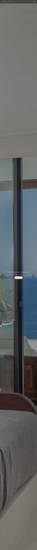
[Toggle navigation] (34, 1)
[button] (3, 275)
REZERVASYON (18, 277)
